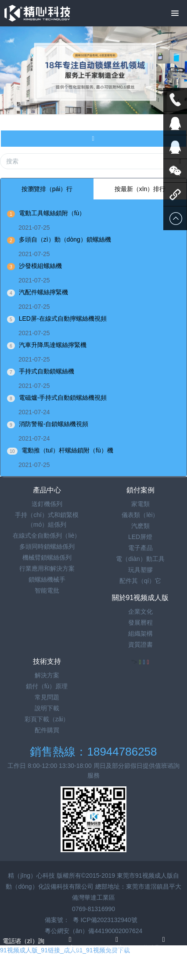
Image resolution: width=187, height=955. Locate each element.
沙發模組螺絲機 (40, 265)
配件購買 (47, 730)
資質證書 (140, 644)
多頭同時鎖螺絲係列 (47, 546)
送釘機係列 (47, 503)
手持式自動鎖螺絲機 (46, 371)
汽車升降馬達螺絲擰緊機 (52, 344)
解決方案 (47, 675)
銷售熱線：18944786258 (93, 751)
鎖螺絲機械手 (47, 579)
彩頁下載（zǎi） (47, 719)
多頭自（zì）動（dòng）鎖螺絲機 (65, 239)
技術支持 (47, 661)
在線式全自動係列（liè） (46, 535)
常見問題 (47, 697)
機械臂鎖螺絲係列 (47, 557)
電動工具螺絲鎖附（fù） (52, 213)
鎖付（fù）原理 (47, 686)
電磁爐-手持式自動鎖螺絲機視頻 (63, 397)
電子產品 (140, 547)
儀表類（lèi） (140, 514)
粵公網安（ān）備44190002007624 (94, 930)
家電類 (140, 503)
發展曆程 (140, 622)
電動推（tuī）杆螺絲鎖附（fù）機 (67, 450)
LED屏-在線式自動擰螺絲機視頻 (63, 318)
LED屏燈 (140, 536)
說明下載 (47, 708)
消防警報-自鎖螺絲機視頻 (54, 423)
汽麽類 (140, 525)
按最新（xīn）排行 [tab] (140, 188)
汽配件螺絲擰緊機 (43, 292)
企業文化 (140, 611)
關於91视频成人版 (140, 597)
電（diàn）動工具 (140, 558)
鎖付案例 (140, 490)
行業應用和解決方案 (47, 568)
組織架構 (140, 633)
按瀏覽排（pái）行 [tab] (47, 188)
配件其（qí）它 (140, 580)
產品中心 (47, 490)
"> (137, 662)
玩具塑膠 (140, 569)
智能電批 (47, 590)
